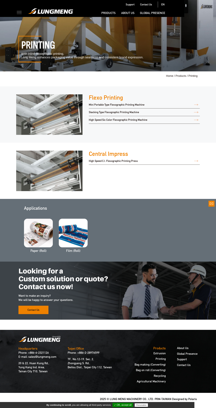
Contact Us (178, 4)
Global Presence (184, 13)
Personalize (141, 405)
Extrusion (159, 353)
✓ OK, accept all (123, 405)
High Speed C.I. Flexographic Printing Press (113, 161)
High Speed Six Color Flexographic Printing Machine (118, 120)
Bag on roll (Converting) (151, 370)
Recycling (160, 376)
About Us (159, 13)
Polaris (192, 399)
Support (162, 4)
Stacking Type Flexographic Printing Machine (114, 112)
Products (140, 13)
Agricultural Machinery (151, 381)
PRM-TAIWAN (162, 399)
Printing (161, 359)
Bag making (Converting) (150, 364)
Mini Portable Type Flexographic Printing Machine (116, 104)
